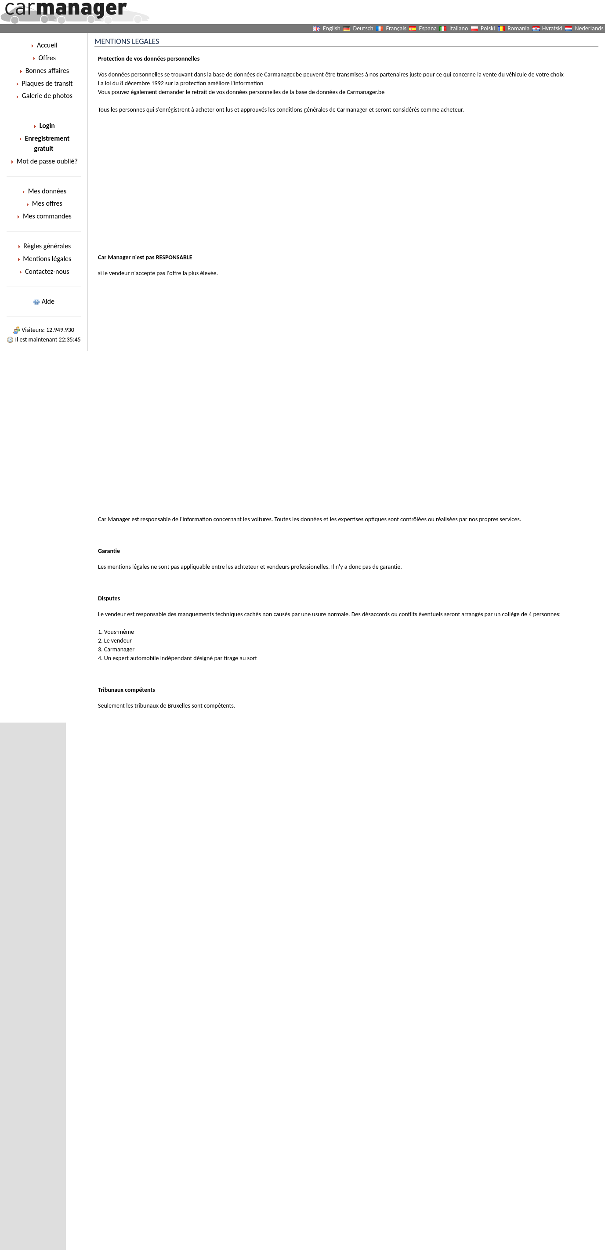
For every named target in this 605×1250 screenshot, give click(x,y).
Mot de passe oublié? (44, 161)
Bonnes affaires (43, 70)
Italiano (458, 28)
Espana (428, 28)
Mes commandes (43, 216)
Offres (44, 58)
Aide (43, 301)
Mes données (43, 191)
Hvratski (552, 28)
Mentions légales (44, 258)
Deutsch (363, 28)
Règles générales (44, 246)
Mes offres (43, 203)
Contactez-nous (43, 271)
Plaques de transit (44, 83)
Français (396, 28)
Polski (488, 28)
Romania (518, 28)
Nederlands (589, 28)
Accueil (43, 45)
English (332, 28)
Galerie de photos (43, 95)
